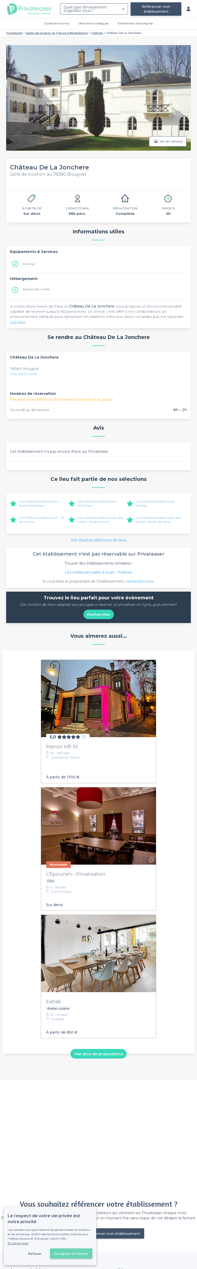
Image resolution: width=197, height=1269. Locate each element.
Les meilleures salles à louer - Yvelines (98, 572)
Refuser (35, 1253)
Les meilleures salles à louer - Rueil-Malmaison (39, 503)
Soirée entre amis (56, 23)
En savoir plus (18, 1243)
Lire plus (17, 321)
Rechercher (98, 614)
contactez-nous (139, 581)
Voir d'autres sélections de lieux (98, 540)
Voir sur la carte (23, 373)
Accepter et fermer (71, 1253)
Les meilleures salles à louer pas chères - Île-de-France (100, 520)
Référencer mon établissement (156, 8)
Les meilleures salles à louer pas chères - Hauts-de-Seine (158, 520)
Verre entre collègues (93, 23)
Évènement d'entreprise (135, 23)
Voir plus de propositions (98, 1053)
